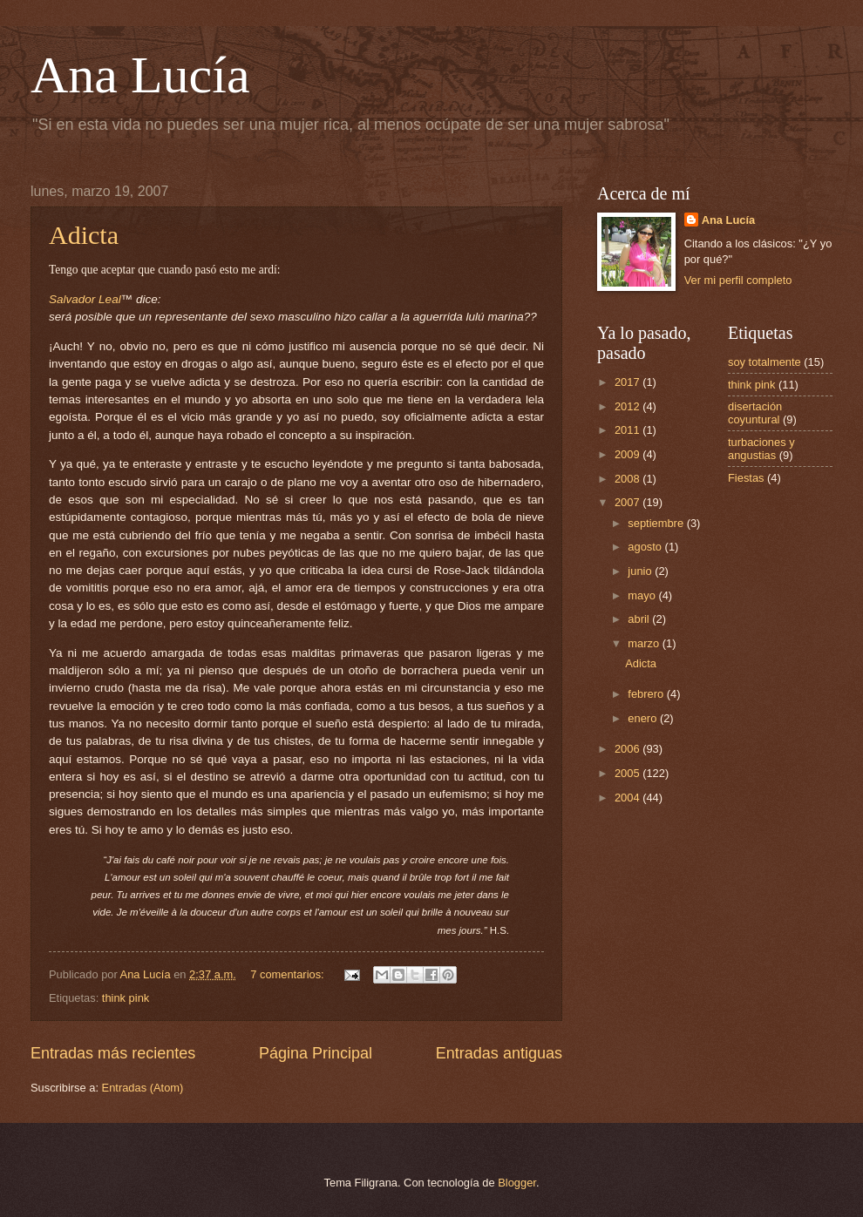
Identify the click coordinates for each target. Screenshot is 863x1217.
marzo (645, 643)
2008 (628, 478)
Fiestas (746, 477)
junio (641, 571)
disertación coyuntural (755, 413)
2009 (628, 454)
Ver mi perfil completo (738, 280)
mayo (643, 595)
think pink (125, 997)
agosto (646, 546)
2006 (628, 748)
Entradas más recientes (113, 1053)
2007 (628, 502)
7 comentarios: (288, 974)
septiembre (657, 523)
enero (644, 718)
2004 (628, 797)
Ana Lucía (140, 75)
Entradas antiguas (499, 1053)
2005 (628, 773)
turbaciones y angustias (761, 449)
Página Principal (315, 1053)
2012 (628, 406)
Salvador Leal (85, 299)
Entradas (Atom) (143, 1087)
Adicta (84, 234)
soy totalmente (764, 361)
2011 (628, 429)
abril (640, 618)
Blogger (517, 1182)
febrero (647, 693)
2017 (628, 382)
